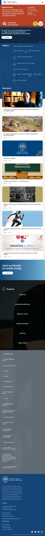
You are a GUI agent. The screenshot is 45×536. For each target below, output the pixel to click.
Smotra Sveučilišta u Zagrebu (7, 423)
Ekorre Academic (40, 534)
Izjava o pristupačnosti (6, 529)
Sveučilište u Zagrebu (8, 417)
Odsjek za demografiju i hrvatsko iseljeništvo (23, 46)
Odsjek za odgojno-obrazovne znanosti (26, 63)
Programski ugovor (7, 386)
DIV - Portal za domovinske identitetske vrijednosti (9, 467)
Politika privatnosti (6, 526)
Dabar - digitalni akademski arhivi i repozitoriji (9, 448)
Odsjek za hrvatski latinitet (23, 74)
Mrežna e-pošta (22, 314)
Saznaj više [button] (6, 37)
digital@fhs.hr (17, 518)
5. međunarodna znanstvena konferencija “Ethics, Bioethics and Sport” (22, 229)
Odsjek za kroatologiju (18, 50)
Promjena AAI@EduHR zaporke (8, 360)
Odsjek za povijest (37, 74)
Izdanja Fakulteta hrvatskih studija (7, 436)
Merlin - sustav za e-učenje (7, 392)
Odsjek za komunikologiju (34, 50)
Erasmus (23, 333)
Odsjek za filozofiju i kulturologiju (25, 56)
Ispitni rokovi (22, 343)
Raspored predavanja (22, 304)
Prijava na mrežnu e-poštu (9, 365)
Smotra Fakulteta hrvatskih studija (7, 429)
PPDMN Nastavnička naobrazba (7, 404)
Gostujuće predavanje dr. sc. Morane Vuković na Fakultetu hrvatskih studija (21, 134)
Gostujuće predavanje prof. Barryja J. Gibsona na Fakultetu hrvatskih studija (21, 110)
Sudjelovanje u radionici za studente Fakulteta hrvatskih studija (20, 253)
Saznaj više (5, 113)
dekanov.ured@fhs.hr (10, 516)
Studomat (22, 294)
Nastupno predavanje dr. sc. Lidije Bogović (16, 181)
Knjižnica (5, 371)
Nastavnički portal (7, 381)
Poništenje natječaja (9, 158)
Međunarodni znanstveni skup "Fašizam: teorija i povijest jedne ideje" (22, 204)
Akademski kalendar (7, 353)
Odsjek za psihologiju (21, 80)
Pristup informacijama (6, 527)
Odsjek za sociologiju (23, 69)
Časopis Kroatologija (8, 442)
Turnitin (5, 398)
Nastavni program (22, 323)
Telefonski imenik (5, 524)
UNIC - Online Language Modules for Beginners (8, 411)
